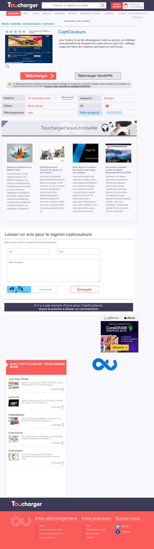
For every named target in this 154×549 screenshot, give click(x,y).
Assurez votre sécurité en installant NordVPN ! (67, 86)
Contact (87, 537)
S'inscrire (135, 4)
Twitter (125, 526)
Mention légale (91, 533)
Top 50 (40, 525)
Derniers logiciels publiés (49, 529)
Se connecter (137, 7)
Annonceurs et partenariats (49, 533)
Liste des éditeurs (45, 537)
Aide (86, 525)
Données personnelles (94, 529)
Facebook (126, 532)
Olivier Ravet (35, 106)
